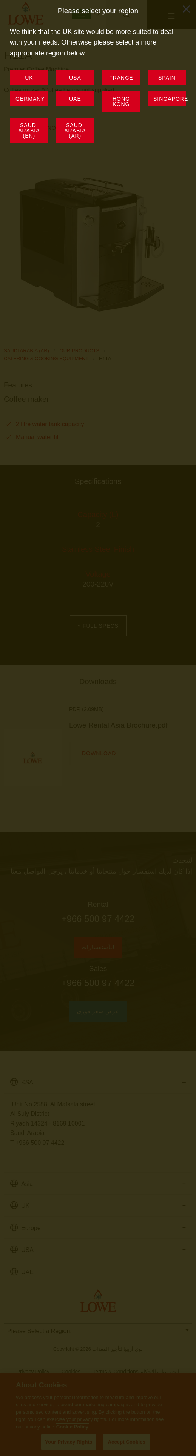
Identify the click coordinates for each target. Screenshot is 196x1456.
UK (29, 78)
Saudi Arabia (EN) (29, 130)
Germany (30, 99)
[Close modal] (186, 9)
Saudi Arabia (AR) (75, 130)
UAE (75, 99)
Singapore (169, 99)
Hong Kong (121, 101)
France (121, 78)
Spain (167, 78)
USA (75, 78)
